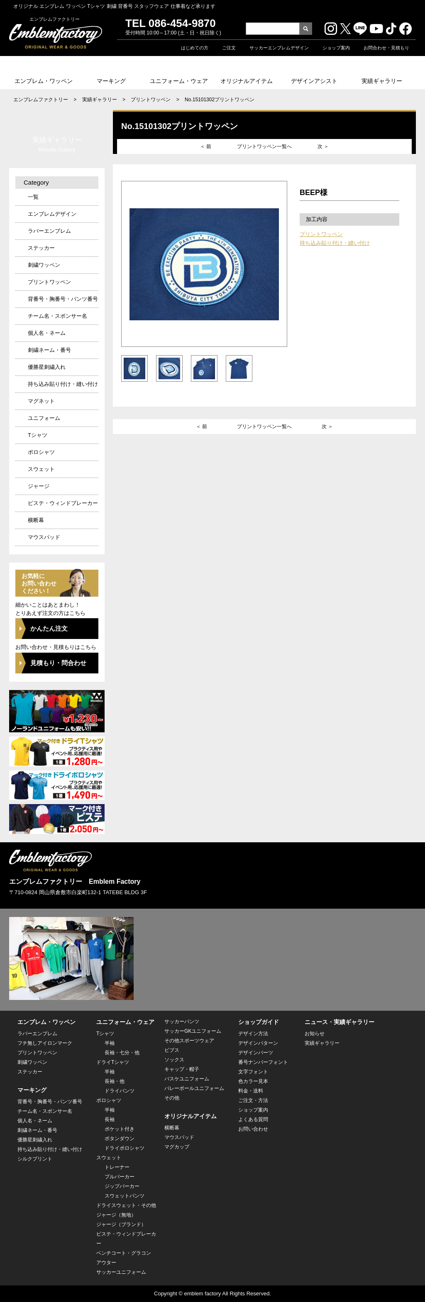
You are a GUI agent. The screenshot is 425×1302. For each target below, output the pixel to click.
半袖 (110, 1043)
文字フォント (253, 1072)
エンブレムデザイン (52, 214)
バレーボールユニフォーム (194, 1088)
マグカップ (176, 1147)
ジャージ (38, 486)
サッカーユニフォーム (121, 1272)
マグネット (41, 401)
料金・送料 (250, 1091)
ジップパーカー (122, 1186)
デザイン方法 (253, 1033)
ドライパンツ (119, 1091)
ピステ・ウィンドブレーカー (63, 503)
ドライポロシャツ (124, 1148)
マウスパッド (44, 537)
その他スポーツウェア (189, 1041)
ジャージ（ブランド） (121, 1224)
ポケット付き (119, 1129)
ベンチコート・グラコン (123, 1253)
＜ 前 (205, 146)
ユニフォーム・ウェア (179, 81)
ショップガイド (258, 1022)
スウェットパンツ (124, 1196)
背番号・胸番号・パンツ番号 (63, 299)
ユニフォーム (44, 418)
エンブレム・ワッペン (44, 81)
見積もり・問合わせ (58, 662)
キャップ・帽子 (181, 1069)
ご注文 (229, 47)
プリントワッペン (151, 99)
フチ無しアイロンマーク (44, 1043)
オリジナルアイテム (246, 81)
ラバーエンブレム (49, 231)
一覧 (33, 197)
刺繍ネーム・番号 (49, 350)
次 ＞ (323, 146)
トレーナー (117, 1167)
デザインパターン (258, 1043)
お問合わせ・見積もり (386, 47)
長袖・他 (115, 1081)
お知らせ (315, 1033)
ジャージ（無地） (116, 1215)
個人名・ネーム (47, 333)
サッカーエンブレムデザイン (279, 47)
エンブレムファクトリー (40, 99)
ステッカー (41, 248)
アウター (106, 1262)
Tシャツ (37, 435)
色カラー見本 (253, 1081)
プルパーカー (119, 1177)
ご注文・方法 (253, 1100)
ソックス (174, 1060)
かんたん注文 (49, 628)
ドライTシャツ (112, 1062)
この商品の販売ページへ (353, 365)
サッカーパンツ (181, 1021)
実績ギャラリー (381, 81)
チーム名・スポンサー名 (57, 316)
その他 (171, 1098)
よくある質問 (253, 1119)
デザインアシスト (314, 81)
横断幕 (36, 520)
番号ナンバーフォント (263, 1062)
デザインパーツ (255, 1053)
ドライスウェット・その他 (126, 1205)
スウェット (41, 469)
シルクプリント (34, 1159)
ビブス (171, 1050)
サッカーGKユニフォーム (192, 1031)
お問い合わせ (253, 1129)
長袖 (110, 1119)
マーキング (111, 81)
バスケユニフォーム (186, 1079)
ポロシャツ (41, 452)
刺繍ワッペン (44, 265)
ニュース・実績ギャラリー (339, 1022)
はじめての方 (194, 47)
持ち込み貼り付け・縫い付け (335, 243)
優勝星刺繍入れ (47, 367)
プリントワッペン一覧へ (264, 146)
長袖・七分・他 (122, 1053)
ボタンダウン (119, 1138)
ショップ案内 (336, 47)
